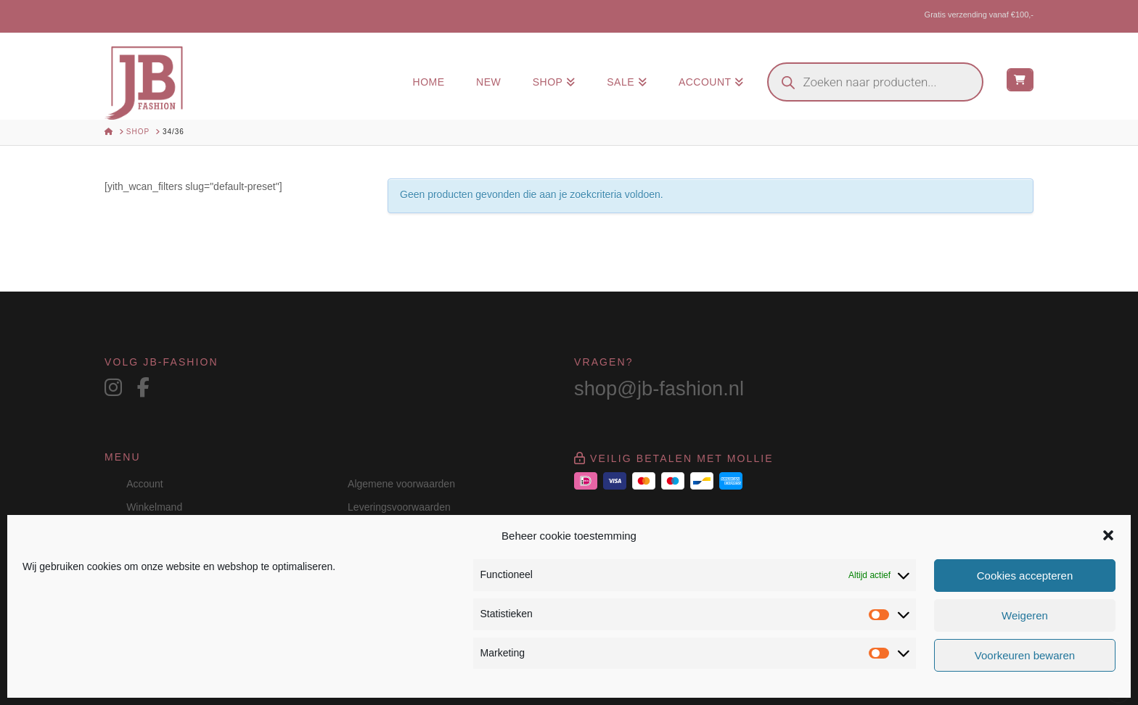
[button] (1108, 535)
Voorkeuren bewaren (1025, 655)
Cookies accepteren (1025, 575)
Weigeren (1025, 615)
